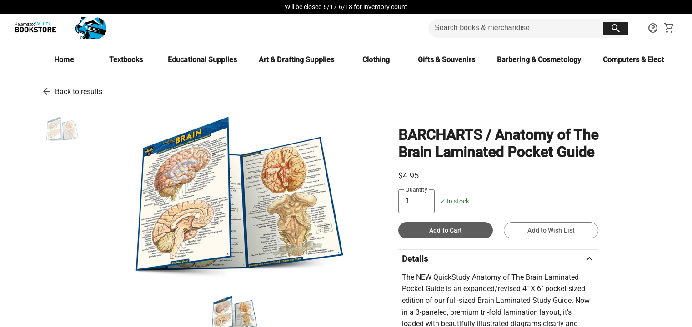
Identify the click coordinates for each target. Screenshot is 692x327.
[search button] (615, 28)
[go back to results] (47, 91)
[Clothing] (376, 60)
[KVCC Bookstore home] (58, 28)
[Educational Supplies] (202, 60)
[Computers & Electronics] (643, 60)
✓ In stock (454, 201)
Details (498, 259)
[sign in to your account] (653, 28)
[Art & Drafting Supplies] (296, 60)
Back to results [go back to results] (78, 91)
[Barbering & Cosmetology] (539, 60)
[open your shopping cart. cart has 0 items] (669, 28)
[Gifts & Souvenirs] (446, 60)
